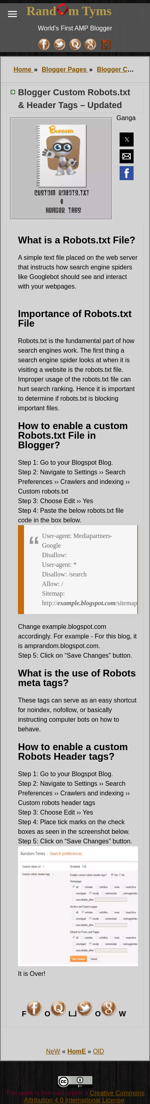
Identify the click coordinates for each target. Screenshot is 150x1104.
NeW (53, 1051)
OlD (98, 1051)
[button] (12, 14)
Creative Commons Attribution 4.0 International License (84, 1097)
